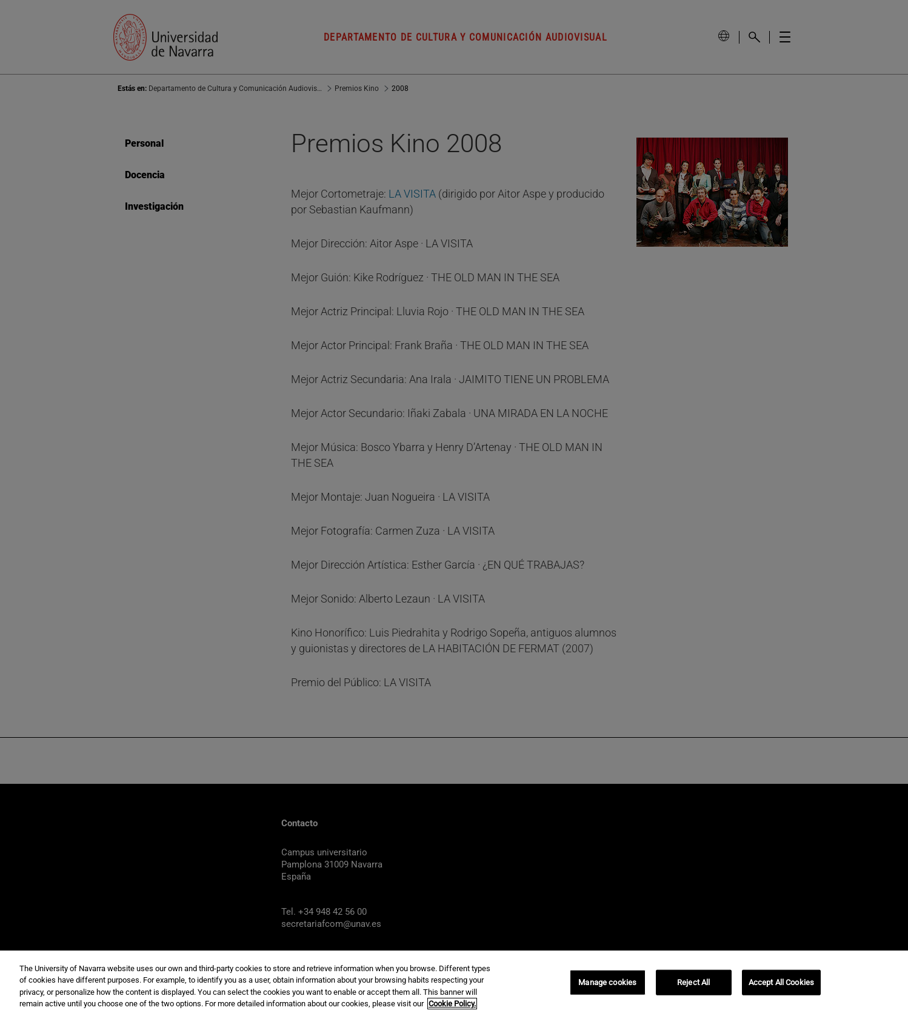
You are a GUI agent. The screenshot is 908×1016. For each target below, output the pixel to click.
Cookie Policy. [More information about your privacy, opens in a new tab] (452, 1003)
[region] (454, 983)
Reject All (693, 982)
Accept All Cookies (781, 982)
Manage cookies (607, 982)
